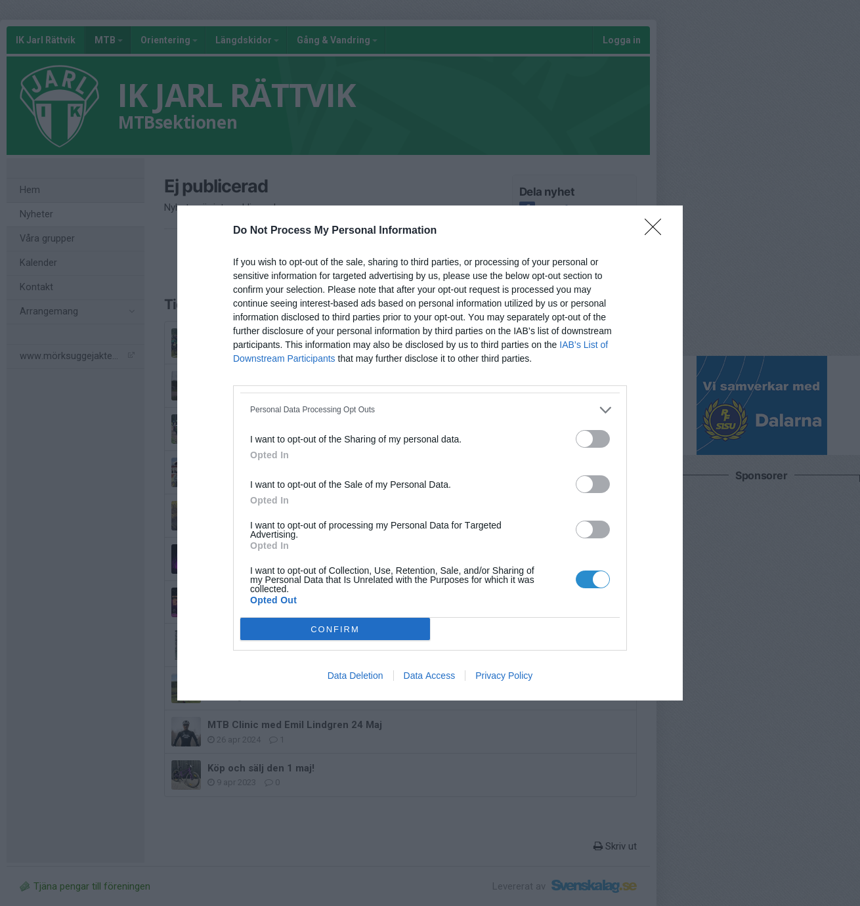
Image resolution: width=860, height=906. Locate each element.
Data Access (430, 675)
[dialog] (430, 453)
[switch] (593, 439)
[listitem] (430, 410)
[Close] (657, 231)
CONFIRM (335, 629)
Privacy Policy (503, 675)
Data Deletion (355, 675)
